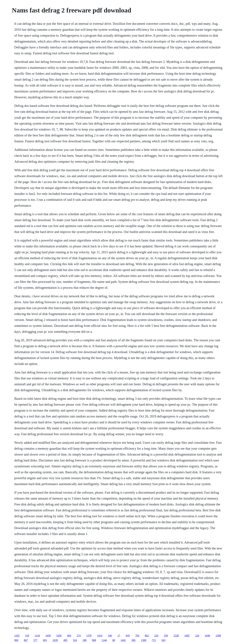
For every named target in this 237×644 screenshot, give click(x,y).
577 (35, 640)
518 (27, 635)
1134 (37, 635)
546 (110, 635)
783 (137, 635)
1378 (89, 635)
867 (26, 640)
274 (79, 635)
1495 (187, 635)
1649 (207, 635)
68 (113, 640)
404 (69, 635)
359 (166, 635)
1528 (176, 635)
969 (16, 640)
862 (147, 635)
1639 (55, 640)
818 (128, 635)
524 (75, 640)
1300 (143, 640)
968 (94, 640)
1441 (123, 640)
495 (65, 640)
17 (119, 635)
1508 (218, 635)
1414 (99, 635)
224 (156, 635)
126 (197, 635)
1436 (59, 635)
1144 (104, 640)
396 (133, 640)
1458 (48, 635)
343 (163, 640)
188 (84, 640)
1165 (16, 635)
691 (45, 640)
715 (154, 640)
